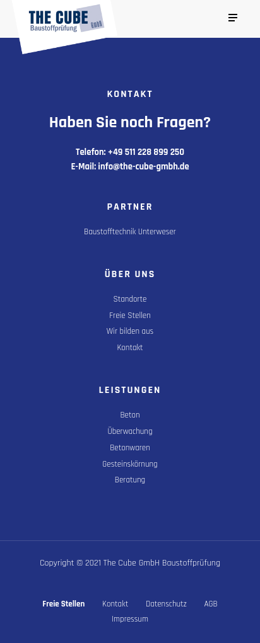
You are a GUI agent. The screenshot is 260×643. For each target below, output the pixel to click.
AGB (211, 604)
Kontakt (130, 348)
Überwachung (129, 431)
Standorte (130, 299)
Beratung (130, 480)
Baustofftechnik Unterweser (130, 232)
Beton (129, 415)
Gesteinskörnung (129, 464)
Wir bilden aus (130, 331)
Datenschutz (166, 604)
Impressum (130, 619)
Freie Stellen (130, 315)
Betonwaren (130, 448)
